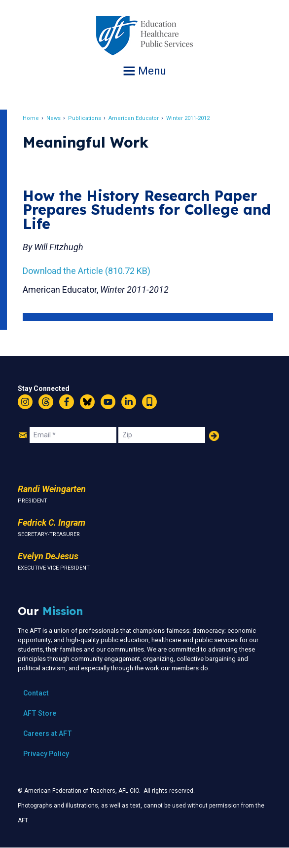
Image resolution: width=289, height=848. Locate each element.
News (53, 118)
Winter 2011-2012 (188, 118)
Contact (36, 693)
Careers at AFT (47, 733)
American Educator (133, 118)
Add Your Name (214, 436)
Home (31, 118)
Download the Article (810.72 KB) (86, 271)
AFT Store (39, 713)
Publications (84, 118)
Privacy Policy (46, 754)
